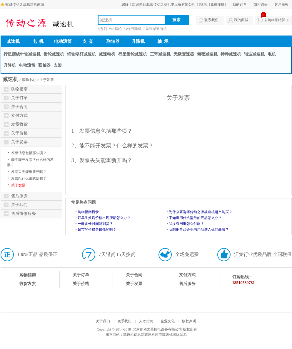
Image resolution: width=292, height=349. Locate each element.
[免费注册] (217, 4)
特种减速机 (231, 54)
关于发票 (47, 80)
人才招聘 (146, 321)
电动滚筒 (63, 41)
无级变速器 (183, 54)
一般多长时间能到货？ (95, 224)
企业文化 (168, 321)
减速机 (13, 41)
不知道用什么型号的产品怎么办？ (195, 218)
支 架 (88, 41)
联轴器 (113, 41)
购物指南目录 (88, 212)
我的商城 (241, 20)
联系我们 (211, 20)
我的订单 (240, 4)
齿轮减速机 (54, 54)
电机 (272, 54)
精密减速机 (207, 54)
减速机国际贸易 (174, 335)
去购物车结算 (274, 20)
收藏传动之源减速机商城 (24, 4)
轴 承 (162, 41)
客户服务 (281, 4)
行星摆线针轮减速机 (22, 54)
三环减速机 (160, 54)
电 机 (38, 41)
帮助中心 (29, 80)
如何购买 (260, 4)
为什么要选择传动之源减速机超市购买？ (200, 212)
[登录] (203, 4)
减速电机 (107, 54)
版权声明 (189, 321)
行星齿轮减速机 (132, 54)
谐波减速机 (254, 54)
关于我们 (103, 321)
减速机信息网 (133, 335)
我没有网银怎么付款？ (186, 224)
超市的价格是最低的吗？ (97, 229)
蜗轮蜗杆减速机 (81, 54)
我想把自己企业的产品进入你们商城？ (199, 229)
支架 (58, 65)
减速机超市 (153, 335)
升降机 (138, 41)
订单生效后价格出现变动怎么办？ (104, 218)
